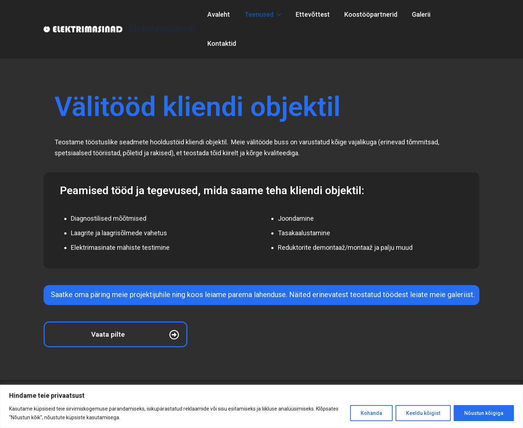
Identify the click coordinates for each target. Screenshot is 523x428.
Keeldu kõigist (423, 413)
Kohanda (371, 413)
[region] (261, 406)
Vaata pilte (108, 305)
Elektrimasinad (161, 14)
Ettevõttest (316, 14)
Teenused (268, 14)
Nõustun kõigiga (483, 413)
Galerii (422, 14)
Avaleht (225, 14)
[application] (282, 14)
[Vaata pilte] (174, 306)
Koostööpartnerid (373, 14)
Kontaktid (458, 14)
